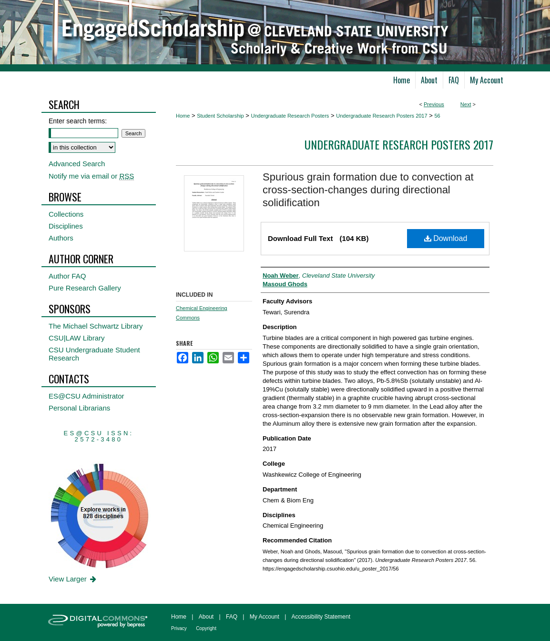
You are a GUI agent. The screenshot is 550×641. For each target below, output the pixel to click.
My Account (264, 616)
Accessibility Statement (321, 616)
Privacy (179, 628)
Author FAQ (67, 276)
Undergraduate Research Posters (290, 116)
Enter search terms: (78, 121)
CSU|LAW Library (77, 338)
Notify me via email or (91, 176)
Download (446, 238)
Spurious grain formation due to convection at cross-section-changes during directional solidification (368, 190)
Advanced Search (77, 164)
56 (437, 116)
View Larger (73, 579)
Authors (61, 238)
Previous (434, 104)
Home (183, 116)
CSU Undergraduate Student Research (94, 354)
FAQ (231, 616)
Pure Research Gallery (85, 288)
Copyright (206, 628)
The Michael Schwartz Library (96, 326)
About (206, 616)
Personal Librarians (79, 408)
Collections (66, 214)
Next (465, 104)
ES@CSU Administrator (86, 396)
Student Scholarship (220, 116)
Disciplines (66, 226)
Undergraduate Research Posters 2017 (381, 116)
